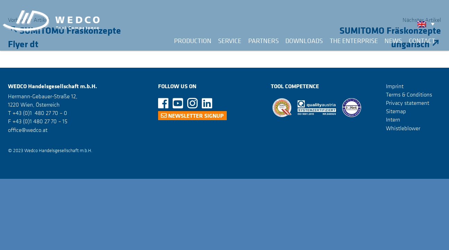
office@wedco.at (28, 129)
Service (229, 40)
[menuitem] (427, 24)
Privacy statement (407, 102)
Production (192, 40)
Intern (393, 119)
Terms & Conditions (409, 94)
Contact (422, 40)
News (393, 40)
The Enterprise (354, 40)
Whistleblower (403, 128)
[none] (427, 24)
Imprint (395, 86)
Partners (263, 40)
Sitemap (396, 111)
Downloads (304, 40)
